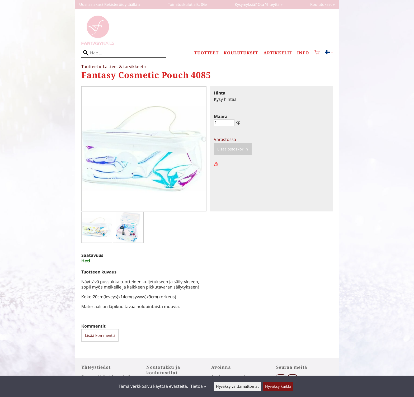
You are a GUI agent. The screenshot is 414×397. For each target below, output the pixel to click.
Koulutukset (241, 53)
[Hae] (123, 53)
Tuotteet (206, 53)
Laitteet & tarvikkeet (124, 66)
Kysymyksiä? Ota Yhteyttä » (259, 4)
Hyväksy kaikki (278, 386)
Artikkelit (278, 53)
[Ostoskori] (316, 53)
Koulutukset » (322, 4)
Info (303, 53)
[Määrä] (224, 122)
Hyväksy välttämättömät (237, 386)
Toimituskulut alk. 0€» (187, 4)
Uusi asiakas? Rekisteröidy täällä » (109, 4)
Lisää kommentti (100, 335)
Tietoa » (198, 386)
